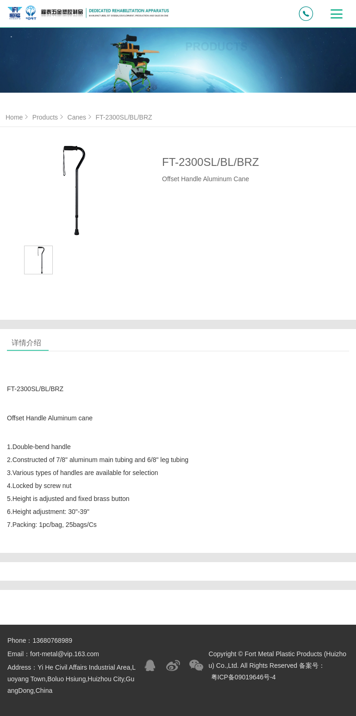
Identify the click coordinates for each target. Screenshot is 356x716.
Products (48, 117)
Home (18, 117)
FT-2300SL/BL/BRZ (123, 117)
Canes (81, 117)
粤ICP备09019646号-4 (243, 677)
